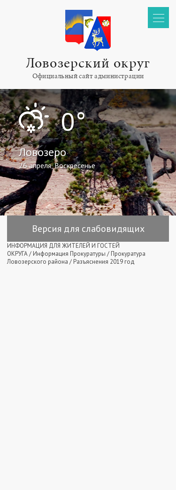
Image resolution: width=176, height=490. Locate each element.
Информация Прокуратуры (69, 254)
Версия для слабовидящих (88, 229)
